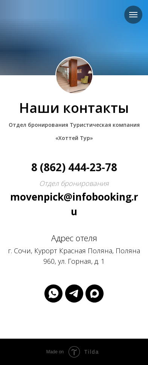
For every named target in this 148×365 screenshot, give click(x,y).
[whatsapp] (53, 293)
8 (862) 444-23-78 (74, 167)
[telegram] (74, 293)
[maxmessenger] (94, 293)
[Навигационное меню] (133, 14)
